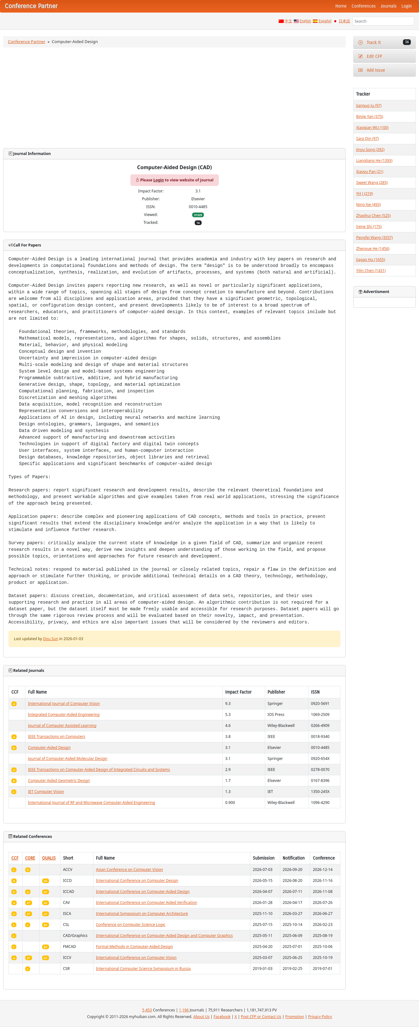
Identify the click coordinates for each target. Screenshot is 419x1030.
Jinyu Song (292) (370, 149)
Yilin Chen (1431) (371, 270)
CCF (15, 858)
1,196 (184, 1010)
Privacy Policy (320, 1016)
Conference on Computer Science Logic (130, 924)
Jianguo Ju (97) (368, 105)
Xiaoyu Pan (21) (369, 171)
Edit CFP (370, 56)
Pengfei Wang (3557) (374, 237)
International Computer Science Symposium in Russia (143, 968)
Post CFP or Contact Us (261, 1016)
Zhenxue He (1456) (372, 248)
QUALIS (49, 858)
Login (407, 6)
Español (325, 21)
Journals (388, 6)
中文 (288, 21)
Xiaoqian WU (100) (372, 127)
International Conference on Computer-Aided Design (143, 891)
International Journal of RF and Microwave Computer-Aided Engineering (91, 802)
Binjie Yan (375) (369, 116)
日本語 (344, 21)
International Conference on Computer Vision (136, 957)
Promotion (294, 1016)
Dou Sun (50, 638)
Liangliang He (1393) (374, 160)
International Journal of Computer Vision (64, 703)
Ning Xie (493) (368, 204)
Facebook (222, 1016)
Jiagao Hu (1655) (370, 259)
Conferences (364, 6)
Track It (384, 42)
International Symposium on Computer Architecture (142, 913)
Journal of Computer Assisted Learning (62, 725)
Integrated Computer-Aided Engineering (64, 714)
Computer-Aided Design (49, 747)
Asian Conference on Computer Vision (129, 869)
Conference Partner (26, 41)
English (305, 21)
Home (341, 6)
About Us (201, 1016)
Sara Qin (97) (367, 138)
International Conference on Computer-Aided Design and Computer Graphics (164, 935)
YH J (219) (364, 193)
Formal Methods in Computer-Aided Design (134, 946)
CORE (30, 858)
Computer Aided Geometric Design (59, 780)
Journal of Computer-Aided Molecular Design (67, 758)
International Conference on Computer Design (137, 880)
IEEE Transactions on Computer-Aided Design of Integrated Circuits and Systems (99, 769)
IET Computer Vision (46, 791)
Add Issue (371, 70)
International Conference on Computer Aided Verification (146, 902)
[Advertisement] (174, 98)
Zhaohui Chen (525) (373, 215)
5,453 (147, 1010)
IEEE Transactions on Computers (56, 736)
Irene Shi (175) (369, 226)
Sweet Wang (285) (372, 182)
